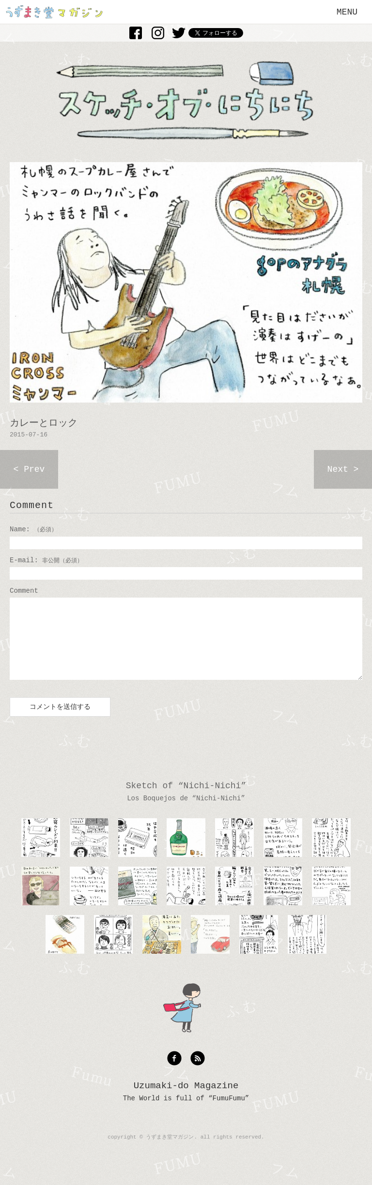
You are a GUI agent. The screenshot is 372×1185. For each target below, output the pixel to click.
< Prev (29, 469)
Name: (33, 529)
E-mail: (46, 560)
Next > (343, 469)
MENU (347, 12)
